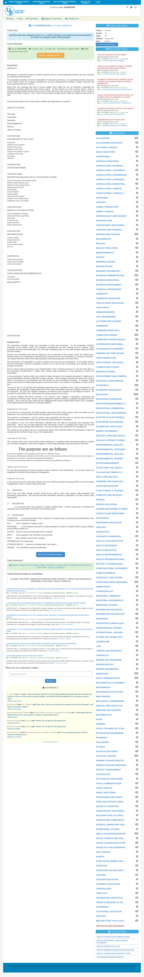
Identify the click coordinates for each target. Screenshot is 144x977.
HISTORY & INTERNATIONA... (110, 564)
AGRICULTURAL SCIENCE (109, 189)
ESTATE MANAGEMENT (107, 463)
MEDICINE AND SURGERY (108, 710)
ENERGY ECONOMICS (107, 431)
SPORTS (100, 857)
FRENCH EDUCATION (106, 504)
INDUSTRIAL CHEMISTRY (108, 596)
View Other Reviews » (50, 742)
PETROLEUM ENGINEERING (110, 733)
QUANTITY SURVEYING (107, 806)
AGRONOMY (102, 198)
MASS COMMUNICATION (108, 678)
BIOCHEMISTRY (103, 239)
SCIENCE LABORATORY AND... (111, 825)
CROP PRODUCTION (106, 358)
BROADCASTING (104, 266)
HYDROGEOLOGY (105, 591)
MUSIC (99, 719)
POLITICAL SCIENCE (106, 756)
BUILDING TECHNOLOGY (108, 271)
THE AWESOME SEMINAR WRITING (110, 957)
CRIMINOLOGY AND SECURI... (110, 353)
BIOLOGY (100, 243)
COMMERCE (102, 326)
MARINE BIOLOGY (105, 664)
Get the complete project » (50, 55)
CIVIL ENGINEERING (106, 317)
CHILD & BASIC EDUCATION (110, 303)
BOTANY (100, 257)
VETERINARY (102, 907)
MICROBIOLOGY (104, 715)
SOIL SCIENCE (103, 852)
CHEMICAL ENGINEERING (109, 289)
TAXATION (101, 875)
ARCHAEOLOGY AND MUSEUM (111, 216)
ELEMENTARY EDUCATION (109, 426)
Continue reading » (59, 598)
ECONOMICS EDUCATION (108, 390)
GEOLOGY (101, 527)
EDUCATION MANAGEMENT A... (111, 404)
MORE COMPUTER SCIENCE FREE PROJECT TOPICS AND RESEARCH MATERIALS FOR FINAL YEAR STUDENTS (52, 566)
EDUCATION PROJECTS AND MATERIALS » (115, 74)
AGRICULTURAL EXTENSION (110, 179)
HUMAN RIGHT (103, 587)
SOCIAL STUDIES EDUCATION (110, 843)
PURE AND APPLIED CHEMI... (110, 802)
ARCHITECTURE (104, 221)
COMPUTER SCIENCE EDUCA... (111, 339)
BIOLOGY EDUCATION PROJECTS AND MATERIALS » (118, 89)
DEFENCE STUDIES (105, 372)
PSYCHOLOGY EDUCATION (109, 779)
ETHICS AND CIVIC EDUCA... (110, 468)
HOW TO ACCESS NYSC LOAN (108, 946)
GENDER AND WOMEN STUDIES (111, 509)
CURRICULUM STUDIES (107, 367)
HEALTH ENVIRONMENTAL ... (110, 555)
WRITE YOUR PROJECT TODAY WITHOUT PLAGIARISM (112, 942)
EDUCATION (102, 394)
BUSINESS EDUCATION (107, 280)
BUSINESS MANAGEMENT (109, 285)
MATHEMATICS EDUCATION (109, 692)
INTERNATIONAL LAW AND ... (110, 632)
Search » (50, 681)
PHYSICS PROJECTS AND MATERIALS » (114, 60)
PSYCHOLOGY (103, 774)
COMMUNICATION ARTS (108, 330)
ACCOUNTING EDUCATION (109, 143)
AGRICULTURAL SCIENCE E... (110, 193)
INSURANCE (102, 619)
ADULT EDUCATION (105, 152)
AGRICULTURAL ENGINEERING (111, 175)
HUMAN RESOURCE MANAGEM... (112, 582)
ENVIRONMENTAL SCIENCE (109, 459)
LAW (98, 646)
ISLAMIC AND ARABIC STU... (110, 637)
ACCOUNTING (103, 138)
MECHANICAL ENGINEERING (110, 701)
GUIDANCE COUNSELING (108, 536)
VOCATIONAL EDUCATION (109, 911)
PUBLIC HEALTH (104, 788)
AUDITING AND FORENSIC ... (110, 230)
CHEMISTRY (102, 294)
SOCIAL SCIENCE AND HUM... (110, 838)
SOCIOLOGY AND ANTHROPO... (111, 847)
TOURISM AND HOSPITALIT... (110, 898)
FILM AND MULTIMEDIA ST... (109, 472)
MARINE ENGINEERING (107, 669)
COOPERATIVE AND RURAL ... (110, 344)
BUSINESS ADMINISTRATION (110, 275)
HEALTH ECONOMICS (106, 545)
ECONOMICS (102, 385)
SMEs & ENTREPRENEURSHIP (111, 834)
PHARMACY (102, 738)
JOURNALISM (102, 642)
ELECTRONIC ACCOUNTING (109, 422)
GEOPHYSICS (102, 532)
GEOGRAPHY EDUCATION (109, 522)
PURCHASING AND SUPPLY (109, 797)
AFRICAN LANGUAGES (107, 161)
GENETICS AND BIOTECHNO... (111, 513)
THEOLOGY (101, 893)
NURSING (100, 724)
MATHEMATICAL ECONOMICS (110, 683)
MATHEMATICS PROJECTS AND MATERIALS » (116, 125)
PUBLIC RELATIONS (106, 793)
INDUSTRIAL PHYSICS (107, 605)
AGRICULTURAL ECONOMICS (110, 170)
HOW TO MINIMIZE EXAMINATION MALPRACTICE (115, 950)
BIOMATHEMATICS (105, 253)
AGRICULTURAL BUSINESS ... (110, 166)
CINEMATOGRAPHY (105, 312)
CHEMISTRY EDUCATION (108, 298)
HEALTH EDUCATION (106, 550)
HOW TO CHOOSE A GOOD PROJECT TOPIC (113, 953)
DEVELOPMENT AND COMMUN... (112, 376)
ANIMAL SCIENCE (105, 211)
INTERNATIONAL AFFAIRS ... (110, 628)
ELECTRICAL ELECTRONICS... (111, 417)
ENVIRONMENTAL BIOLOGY (109, 445)
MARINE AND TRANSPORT (109, 660)
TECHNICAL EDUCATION (108, 884)
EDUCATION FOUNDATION (109, 399)
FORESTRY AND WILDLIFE (109, 495)
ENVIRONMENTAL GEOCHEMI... (111, 449)
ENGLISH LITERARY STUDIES (110, 440)
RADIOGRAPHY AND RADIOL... (111, 811)
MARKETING (102, 674)
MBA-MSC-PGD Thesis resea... (110, 921)
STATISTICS (102, 866)
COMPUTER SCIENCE (106, 335)
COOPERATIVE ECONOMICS (110, 349)
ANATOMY (101, 202)
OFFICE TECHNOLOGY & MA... (111, 728)
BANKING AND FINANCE (108, 234)
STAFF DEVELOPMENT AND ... (111, 861)
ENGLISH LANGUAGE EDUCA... (111, 436)
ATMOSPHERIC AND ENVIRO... (111, 225)
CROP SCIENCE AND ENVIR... (110, 362)
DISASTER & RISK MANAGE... (110, 381)
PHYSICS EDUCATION (106, 751)
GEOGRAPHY (102, 518)
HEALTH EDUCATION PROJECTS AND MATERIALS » (117, 103)
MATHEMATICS (103, 687)
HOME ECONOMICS (105, 573)
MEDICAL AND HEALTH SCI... (110, 706)
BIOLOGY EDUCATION (107, 248)
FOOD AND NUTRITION (107, 486)
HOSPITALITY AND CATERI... (110, 577)
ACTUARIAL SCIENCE (106, 147)
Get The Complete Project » (50, 554)
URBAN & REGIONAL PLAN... (110, 902)
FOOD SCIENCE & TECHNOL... (111, 491)
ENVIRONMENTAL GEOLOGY (110, 454)
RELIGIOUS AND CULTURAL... (110, 815)
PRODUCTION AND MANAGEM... (111, 765)
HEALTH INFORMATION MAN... (111, 559)
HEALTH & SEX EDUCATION (109, 541)
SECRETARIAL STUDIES (108, 829)
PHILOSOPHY (102, 742)
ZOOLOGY (101, 916)
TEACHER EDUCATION (107, 879)
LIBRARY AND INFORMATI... (109, 651)
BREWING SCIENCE (105, 262)
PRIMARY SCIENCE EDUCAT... (110, 760)
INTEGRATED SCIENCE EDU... (110, 623)
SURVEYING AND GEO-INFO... (110, 870)
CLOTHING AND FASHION (108, 321)
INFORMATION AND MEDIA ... (110, 610)
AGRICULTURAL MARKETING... (111, 184)
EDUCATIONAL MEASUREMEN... (111, 413)
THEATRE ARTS (103, 889)
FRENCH (100, 500)
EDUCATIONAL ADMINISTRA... (111, 408)
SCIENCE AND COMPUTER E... (111, 820)
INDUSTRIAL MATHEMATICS (110, 600)
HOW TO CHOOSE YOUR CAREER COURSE (113, 937)
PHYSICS (100, 747)
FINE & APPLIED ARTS (107, 477)
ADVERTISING (103, 156)
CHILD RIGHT (102, 307)
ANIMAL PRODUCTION (107, 207)
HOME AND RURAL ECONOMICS (112, 568)
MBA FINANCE (103, 696)
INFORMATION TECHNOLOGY (110, 614)
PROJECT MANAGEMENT (108, 770)
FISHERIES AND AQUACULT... (110, 481)
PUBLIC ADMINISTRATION (109, 783)
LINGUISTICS (102, 655)
